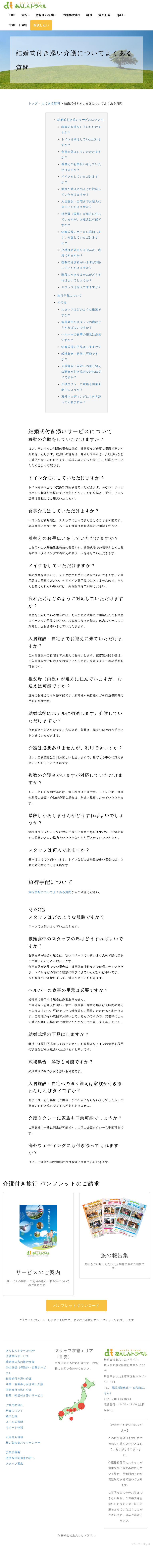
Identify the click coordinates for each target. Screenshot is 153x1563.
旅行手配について (69, 295)
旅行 (26, 15)
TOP (12, 15)
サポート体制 (18, 25)
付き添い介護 (46, 15)
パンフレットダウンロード (76, 1306)
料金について (14, 1410)
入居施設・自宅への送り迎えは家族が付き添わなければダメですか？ (81, 371)
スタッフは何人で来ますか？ (81, 287)
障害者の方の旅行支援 (20, 1361)
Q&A (121, 15)
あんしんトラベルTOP (20, 1350)
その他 (62, 302)
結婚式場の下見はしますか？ (81, 346)
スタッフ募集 (14, 1463)
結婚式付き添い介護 (19, 1378)
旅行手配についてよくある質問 (50, 892)
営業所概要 (13, 1452)
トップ (33, 103)
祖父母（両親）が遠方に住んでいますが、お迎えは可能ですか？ (81, 219)
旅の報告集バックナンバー (23, 1442)
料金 (89, 15)
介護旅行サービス (17, 1356)
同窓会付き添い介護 (19, 1389)
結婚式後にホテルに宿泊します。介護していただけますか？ (81, 237)
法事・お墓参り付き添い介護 (24, 1384)
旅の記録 (104, 15)
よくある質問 (51, 103)
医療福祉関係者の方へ (20, 1457)
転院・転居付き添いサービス (24, 1395)
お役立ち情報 (14, 1437)
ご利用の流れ (71, 15)
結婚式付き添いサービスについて (80, 119)
